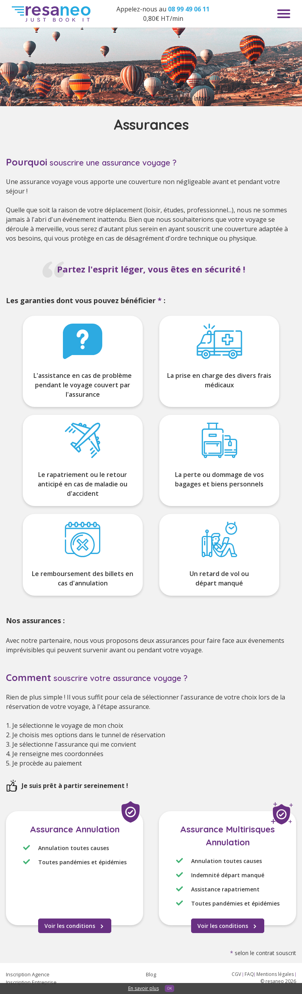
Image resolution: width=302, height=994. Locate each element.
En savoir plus (143, 988)
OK (169, 988)
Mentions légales (275, 974)
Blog (151, 974)
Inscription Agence (28, 974)
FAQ (249, 974)
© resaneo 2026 (278, 981)
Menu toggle (283, 13)
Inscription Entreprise (31, 982)
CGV (237, 974)
